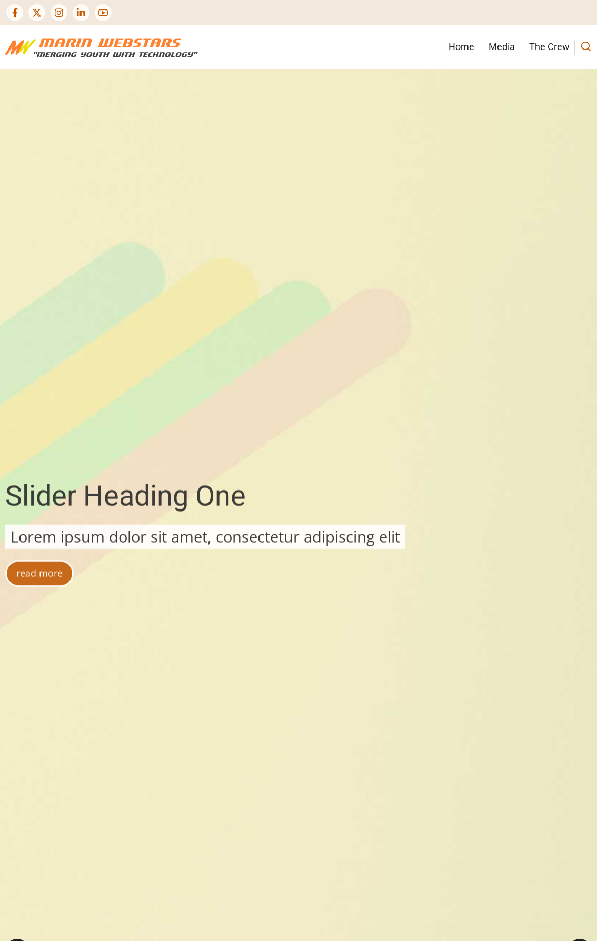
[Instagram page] (58, 12)
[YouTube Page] (103, 12)
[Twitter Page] (36, 12)
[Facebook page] (14, 12)
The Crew (549, 46)
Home (461, 46)
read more (39, 629)
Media (502, 46)
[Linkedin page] (81, 12)
